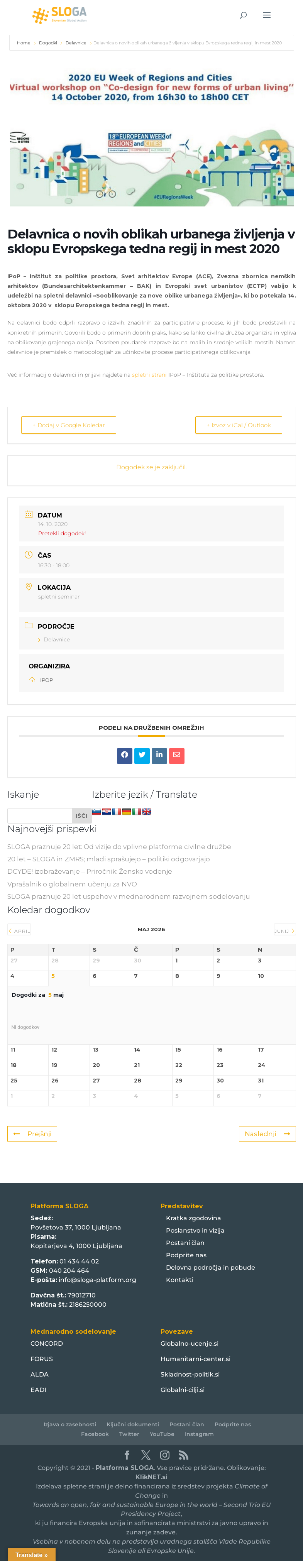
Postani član (185, 1242)
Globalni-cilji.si (183, 1390)
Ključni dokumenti (133, 1424)
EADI (38, 1390)
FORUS (41, 1359)
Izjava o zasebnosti (70, 1424)
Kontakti (179, 1280)
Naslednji (267, 1134)
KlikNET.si (151, 1477)
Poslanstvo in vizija (195, 1230)
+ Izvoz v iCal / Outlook (239, 425)
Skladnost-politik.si (190, 1374)
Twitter (129, 1434)
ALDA (39, 1374)
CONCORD (46, 1343)
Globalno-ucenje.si (189, 1343)
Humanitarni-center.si (195, 1359)
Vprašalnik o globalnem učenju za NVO (72, 884)
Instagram (199, 1434)
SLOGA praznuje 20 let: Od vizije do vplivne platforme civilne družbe (119, 847)
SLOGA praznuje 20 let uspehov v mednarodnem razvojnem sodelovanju (128, 896)
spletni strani (149, 374)
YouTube (162, 1434)
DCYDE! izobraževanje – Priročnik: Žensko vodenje (89, 871)
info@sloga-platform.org (97, 1280)
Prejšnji (32, 1134)
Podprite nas (186, 1255)
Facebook (95, 1434)
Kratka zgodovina (193, 1218)
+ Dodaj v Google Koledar (68, 425)
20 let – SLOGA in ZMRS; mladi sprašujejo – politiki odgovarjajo (108, 859)
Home (24, 43)
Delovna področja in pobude (210, 1267)
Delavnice (76, 43)
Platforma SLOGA (125, 1467)
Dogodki (48, 43)
